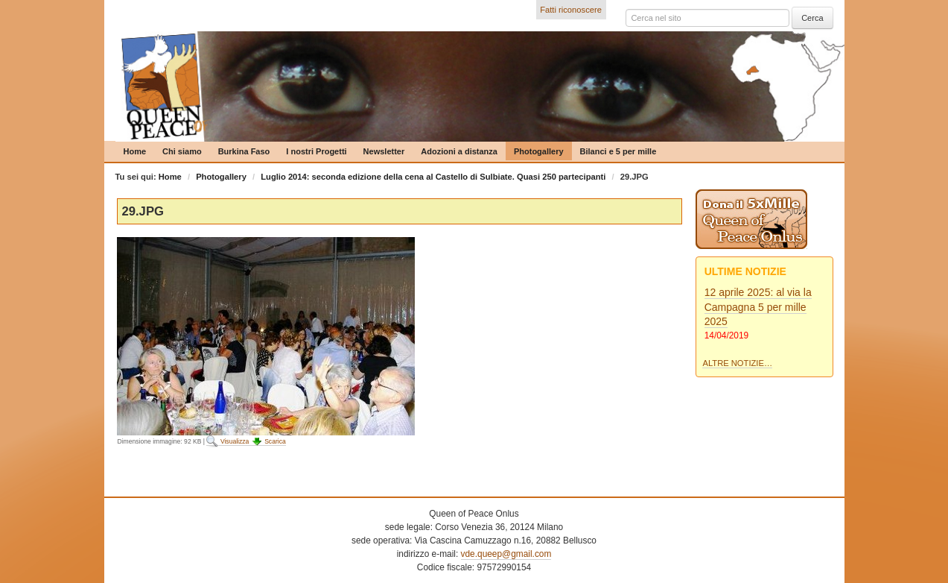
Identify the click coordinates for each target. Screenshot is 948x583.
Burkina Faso (244, 151)
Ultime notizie (745, 271)
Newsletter (384, 151)
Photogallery (539, 151)
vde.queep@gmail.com (506, 554)
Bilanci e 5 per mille (618, 151)
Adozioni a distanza (459, 151)
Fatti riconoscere (571, 9)
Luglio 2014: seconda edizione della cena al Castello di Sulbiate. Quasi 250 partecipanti (433, 176)
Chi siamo (182, 151)
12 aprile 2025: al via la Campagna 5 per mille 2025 (758, 306)
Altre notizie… (737, 363)
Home (135, 151)
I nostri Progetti (316, 151)
